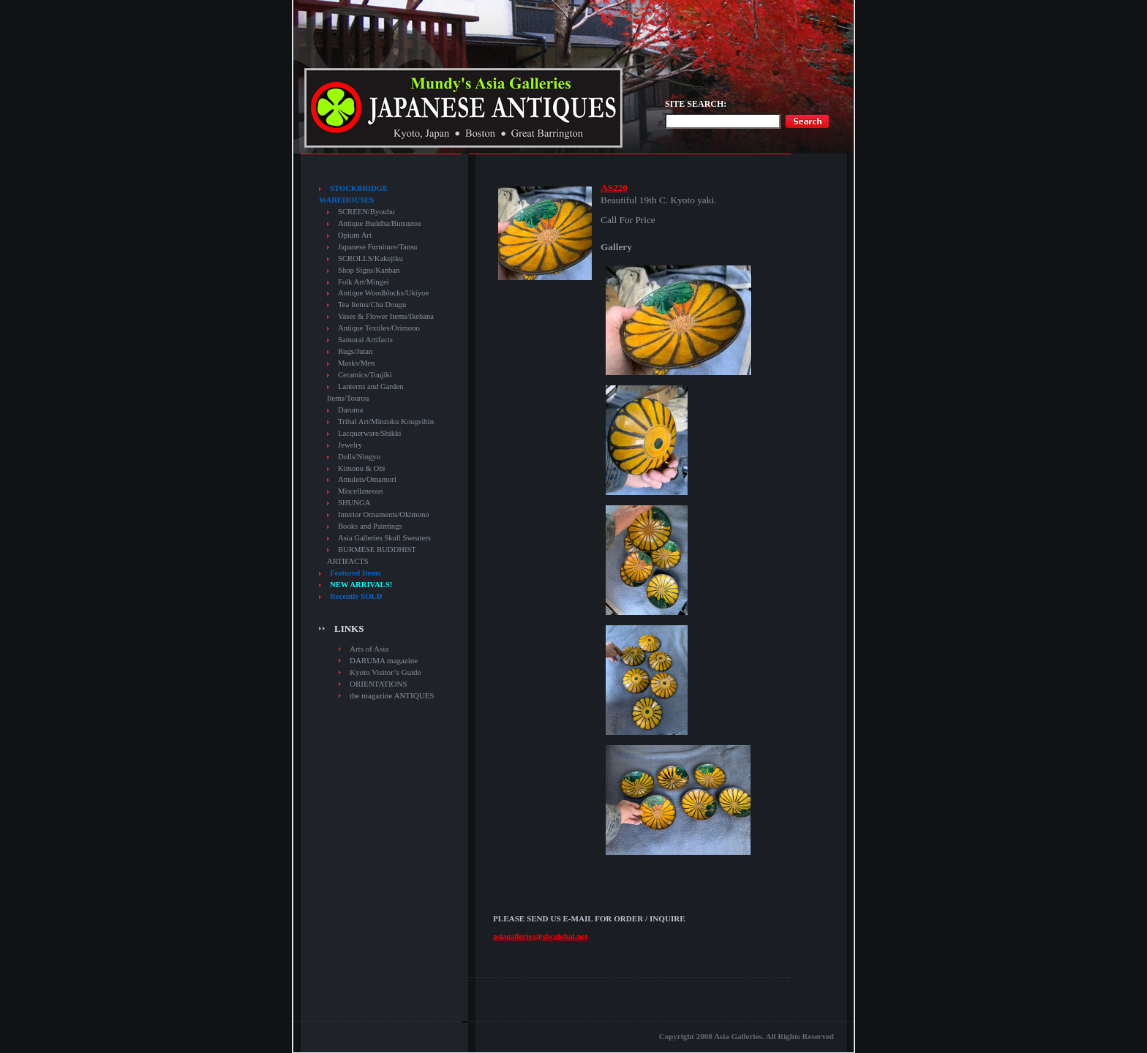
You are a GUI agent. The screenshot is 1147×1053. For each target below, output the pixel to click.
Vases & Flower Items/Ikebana (386, 316)
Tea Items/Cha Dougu (372, 305)
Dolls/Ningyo (359, 457)
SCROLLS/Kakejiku (370, 258)
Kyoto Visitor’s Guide (385, 672)
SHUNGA (354, 503)
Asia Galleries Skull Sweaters (384, 538)
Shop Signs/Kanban (368, 270)
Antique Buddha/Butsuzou (379, 223)
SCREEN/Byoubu (366, 212)
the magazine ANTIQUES (392, 695)
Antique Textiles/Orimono (379, 328)
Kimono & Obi (362, 468)
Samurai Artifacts (365, 340)
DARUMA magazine (384, 660)
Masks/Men (356, 363)
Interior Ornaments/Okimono (383, 514)
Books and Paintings (370, 526)
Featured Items (355, 573)
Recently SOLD (356, 596)
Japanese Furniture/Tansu (377, 247)
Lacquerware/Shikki (369, 433)
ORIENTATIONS (378, 683)
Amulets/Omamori (367, 479)
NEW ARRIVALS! (361, 585)
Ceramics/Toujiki (365, 375)
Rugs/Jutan (355, 351)
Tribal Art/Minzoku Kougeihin (386, 422)
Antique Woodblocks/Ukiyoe (383, 293)
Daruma (350, 410)
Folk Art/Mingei (363, 282)
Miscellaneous (360, 491)
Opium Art (355, 235)
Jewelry (350, 445)
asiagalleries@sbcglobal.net (540, 936)
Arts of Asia (369, 648)
